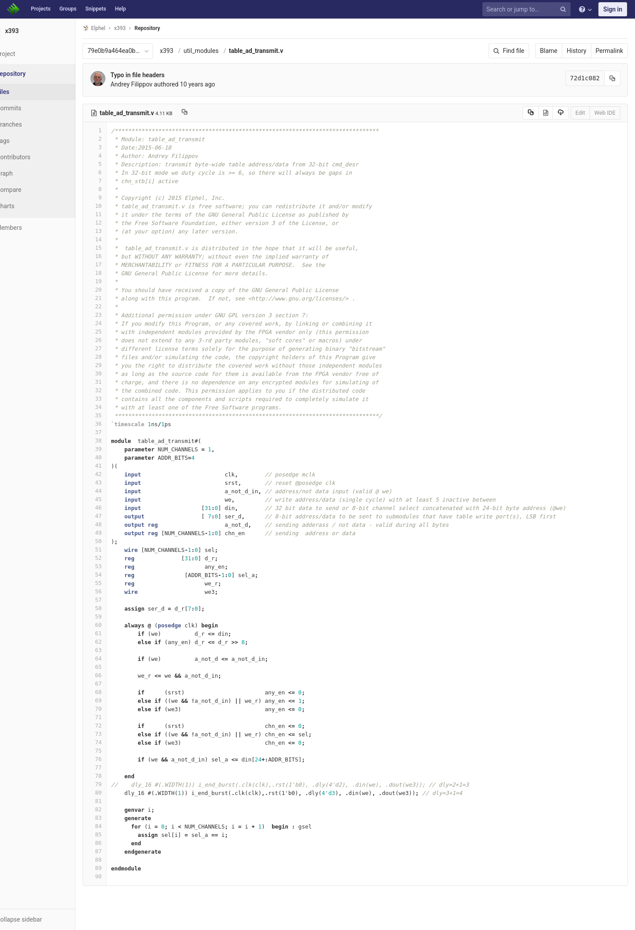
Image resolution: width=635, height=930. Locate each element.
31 (116, 382)
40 (116, 457)
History (576, 50)
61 (116, 633)
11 (116, 214)
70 (116, 708)
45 (116, 499)
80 (116, 792)
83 (116, 817)
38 (116, 440)
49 (116, 532)
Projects (41, 9)
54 (116, 574)
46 (116, 507)
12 (116, 222)
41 (116, 465)
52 (116, 558)
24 (116, 323)
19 (116, 281)
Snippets (95, 9)
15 (116, 247)
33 (116, 398)
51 (116, 549)
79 (116, 784)
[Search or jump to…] (527, 9)
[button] (48, 919)
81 (116, 801)
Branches (30, 124)
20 (116, 289)
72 (116, 725)
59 (116, 616)
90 (116, 876)
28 (116, 356)
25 (116, 331)
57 (116, 599)
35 (116, 415)
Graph (26, 173)
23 (116, 314)
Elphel (115, 28)
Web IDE (605, 112)
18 (116, 273)
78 (116, 775)
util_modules (222, 50)
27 (116, 348)
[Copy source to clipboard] (531, 113)
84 (116, 826)
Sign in (612, 9)
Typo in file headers (159, 75)
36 (116, 423)
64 (116, 658)
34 (116, 407)
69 (116, 700)
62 (116, 641)
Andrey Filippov (153, 84)
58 (116, 608)
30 (116, 373)
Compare (30, 189)
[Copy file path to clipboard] (206, 113)
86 (116, 843)
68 (116, 692)
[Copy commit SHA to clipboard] (612, 78)
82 (116, 809)
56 (116, 591)
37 (116, 432)
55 (116, 583)
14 (116, 239)
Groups (68, 9)
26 (116, 340)
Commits (30, 108)
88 (116, 859)
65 (116, 667)
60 (116, 625)
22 (116, 306)
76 (116, 759)
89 (116, 868)
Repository (169, 28)
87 (116, 851)
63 (116, 650)
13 (116, 231)
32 (116, 390)
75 (116, 750)
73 (116, 734)
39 (116, 449)
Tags (24, 140)
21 (116, 298)
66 (116, 675)
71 (116, 717)
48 (116, 524)
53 (116, 566)
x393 (188, 50)
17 (116, 264)
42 (116, 474)
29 (116, 365)
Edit (580, 112)
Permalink (609, 50)
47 (116, 516)
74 (116, 742)
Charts (27, 206)
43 (116, 482)
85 (116, 834)
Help (120, 9)
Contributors (35, 157)
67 (116, 683)
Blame (548, 50)
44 (116, 491)
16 (116, 256)
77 (116, 767)
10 (116, 205)
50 (116, 541)
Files (24, 91)
